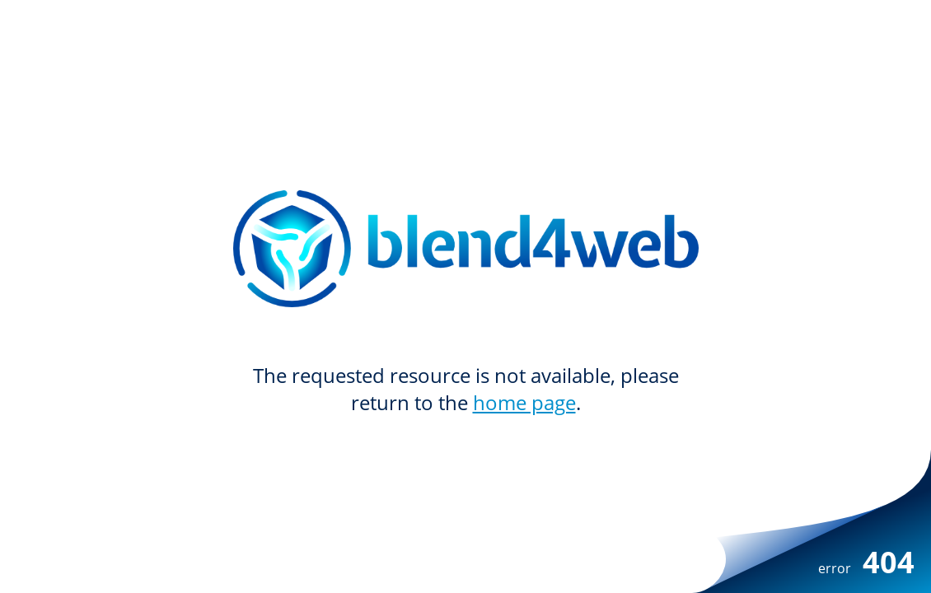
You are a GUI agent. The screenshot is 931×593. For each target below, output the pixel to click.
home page (524, 402)
